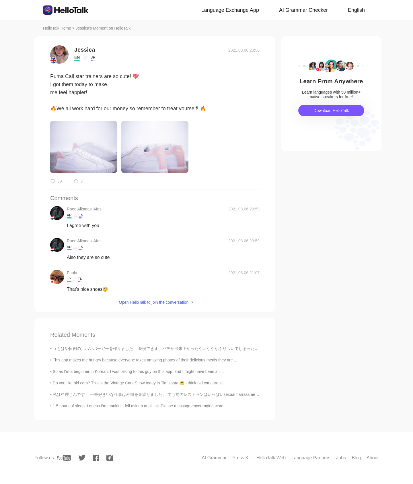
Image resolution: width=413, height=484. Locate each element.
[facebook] (96, 458)
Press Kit (241, 457)
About (373, 457)
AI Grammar (214, 457)
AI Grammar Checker (303, 10)
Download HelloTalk (331, 110)
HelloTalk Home (57, 28)
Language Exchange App (230, 10)
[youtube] (64, 458)
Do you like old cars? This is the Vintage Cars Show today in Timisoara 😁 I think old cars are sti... (140, 383)
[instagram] (109, 458)
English (356, 10)
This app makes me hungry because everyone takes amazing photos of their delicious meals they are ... (145, 360)
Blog (356, 457)
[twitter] (81, 458)
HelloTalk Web (271, 457)
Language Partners (310, 457)
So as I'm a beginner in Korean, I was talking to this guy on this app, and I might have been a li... (138, 371)
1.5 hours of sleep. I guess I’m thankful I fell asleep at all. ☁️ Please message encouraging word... (140, 406)
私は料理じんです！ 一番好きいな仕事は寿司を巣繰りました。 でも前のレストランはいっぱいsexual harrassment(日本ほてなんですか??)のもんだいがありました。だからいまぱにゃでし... (223, 394)
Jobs (341, 457)
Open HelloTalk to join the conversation (153, 302)
